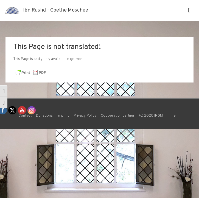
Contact (25, 115)
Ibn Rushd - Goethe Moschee (55, 10)
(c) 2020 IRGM (151, 115)
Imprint (63, 115)
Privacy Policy (85, 115)
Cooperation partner (117, 115)
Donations (44, 115)
